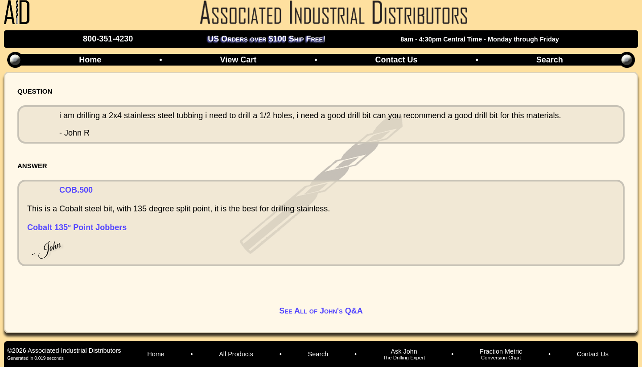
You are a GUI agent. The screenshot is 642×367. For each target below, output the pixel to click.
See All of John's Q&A (320, 310)
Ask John (404, 354)
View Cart (238, 59)
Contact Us (396, 59)
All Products (236, 354)
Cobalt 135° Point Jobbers (77, 227)
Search (549, 59)
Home (90, 59)
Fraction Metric (501, 354)
